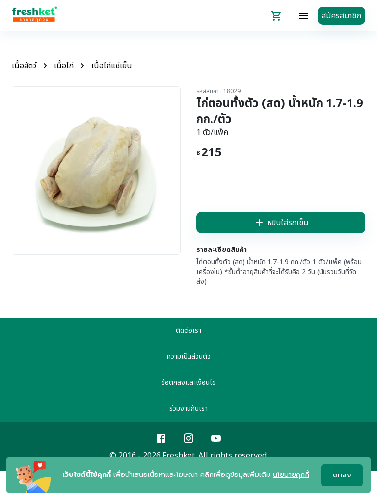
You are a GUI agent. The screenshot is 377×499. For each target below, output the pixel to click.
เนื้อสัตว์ (24, 66)
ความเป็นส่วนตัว (189, 356)
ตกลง (342, 475)
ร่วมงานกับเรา (188, 408)
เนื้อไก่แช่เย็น (111, 66)
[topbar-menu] (304, 15)
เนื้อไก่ (64, 66)
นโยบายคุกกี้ (291, 475)
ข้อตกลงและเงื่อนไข (188, 382)
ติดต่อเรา (188, 330)
